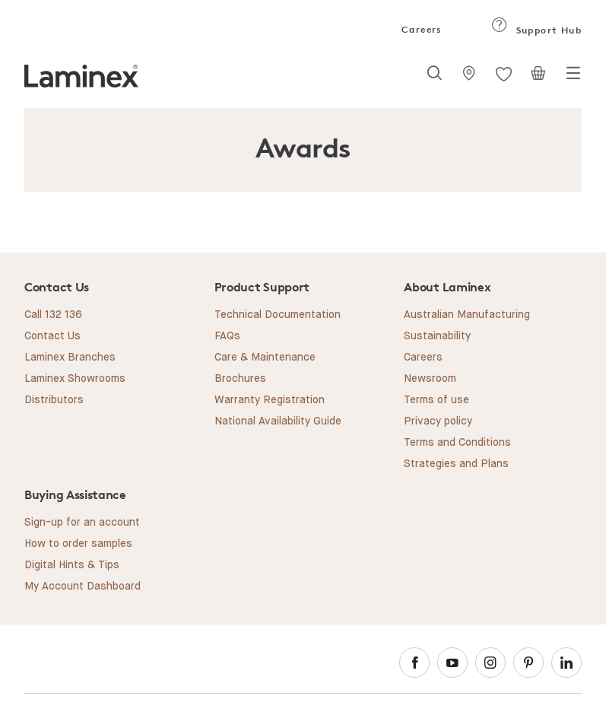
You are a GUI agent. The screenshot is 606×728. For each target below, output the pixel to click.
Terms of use (436, 400)
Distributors (54, 400)
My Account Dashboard (82, 586)
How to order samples (78, 544)
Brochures (240, 379)
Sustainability (437, 336)
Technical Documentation (277, 315)
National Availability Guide (277, 421)
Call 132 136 (53, 315)
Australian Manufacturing (467, 315)
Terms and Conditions (457, 442)
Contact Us (52, 336)
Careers (420, 29)
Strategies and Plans (456, 464)
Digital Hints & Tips (71, 565)
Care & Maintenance (265, 357)
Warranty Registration (269, 400)
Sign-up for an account (82, 522)
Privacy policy (438, 421)
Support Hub (536, 30)
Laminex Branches (70, 357)
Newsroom (430, 379)
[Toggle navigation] (573, 77)
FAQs (227, 336)
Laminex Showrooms (74, 379)
